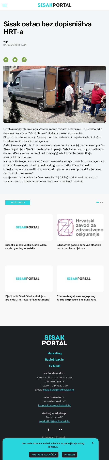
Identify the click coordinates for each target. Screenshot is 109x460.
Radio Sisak (58, 437)
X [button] (93, 442)
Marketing (55, 353)
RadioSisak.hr (54, 359)
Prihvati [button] (69, 454)
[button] (97, 202)
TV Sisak (54, 366)
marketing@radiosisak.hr (54, 421)
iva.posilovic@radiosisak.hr (54, 405)
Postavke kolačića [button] (44, 454)
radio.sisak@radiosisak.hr (58, 389)
